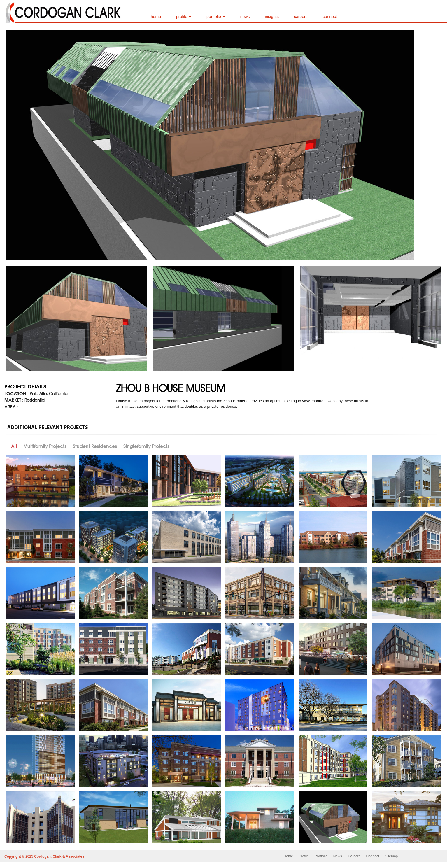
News (337, 856)
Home (288, 856)
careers (301, 16)
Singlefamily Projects (146, 446)
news (245, 16)
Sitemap (391, 856)
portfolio (215, 16)
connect (330, 16)
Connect (372, 856)
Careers (354, 856)
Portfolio (321, 856)
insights (271, 16)
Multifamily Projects (44, 446)
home (156, 16)
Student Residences (95, 446)
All (14, 446)
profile (183, 16)
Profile (304, 856)
